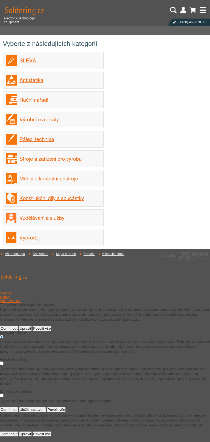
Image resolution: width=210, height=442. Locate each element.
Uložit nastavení (33, 410)
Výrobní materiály (39, 119)
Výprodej (29, 238)
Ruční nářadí (33, 100)
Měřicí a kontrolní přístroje (48, 179)
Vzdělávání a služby (42, 218)
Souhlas (6, 293)
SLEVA (27, 60)
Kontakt (89, 254)
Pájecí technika (36, 139)
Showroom (40, 254)
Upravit (25, 328)
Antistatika (31, 80)
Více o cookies (10, 301)
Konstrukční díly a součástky (51, 198)
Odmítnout (9, 328)
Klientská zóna (113, 254)
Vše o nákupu (15, 254)
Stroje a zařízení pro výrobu (50, 159)
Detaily (5, 297)
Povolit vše (42, 328)
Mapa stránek (66, 254)
